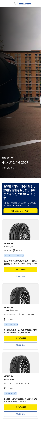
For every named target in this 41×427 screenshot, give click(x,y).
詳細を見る (20, 276)
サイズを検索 (20, 269)
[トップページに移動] (22, 4)
